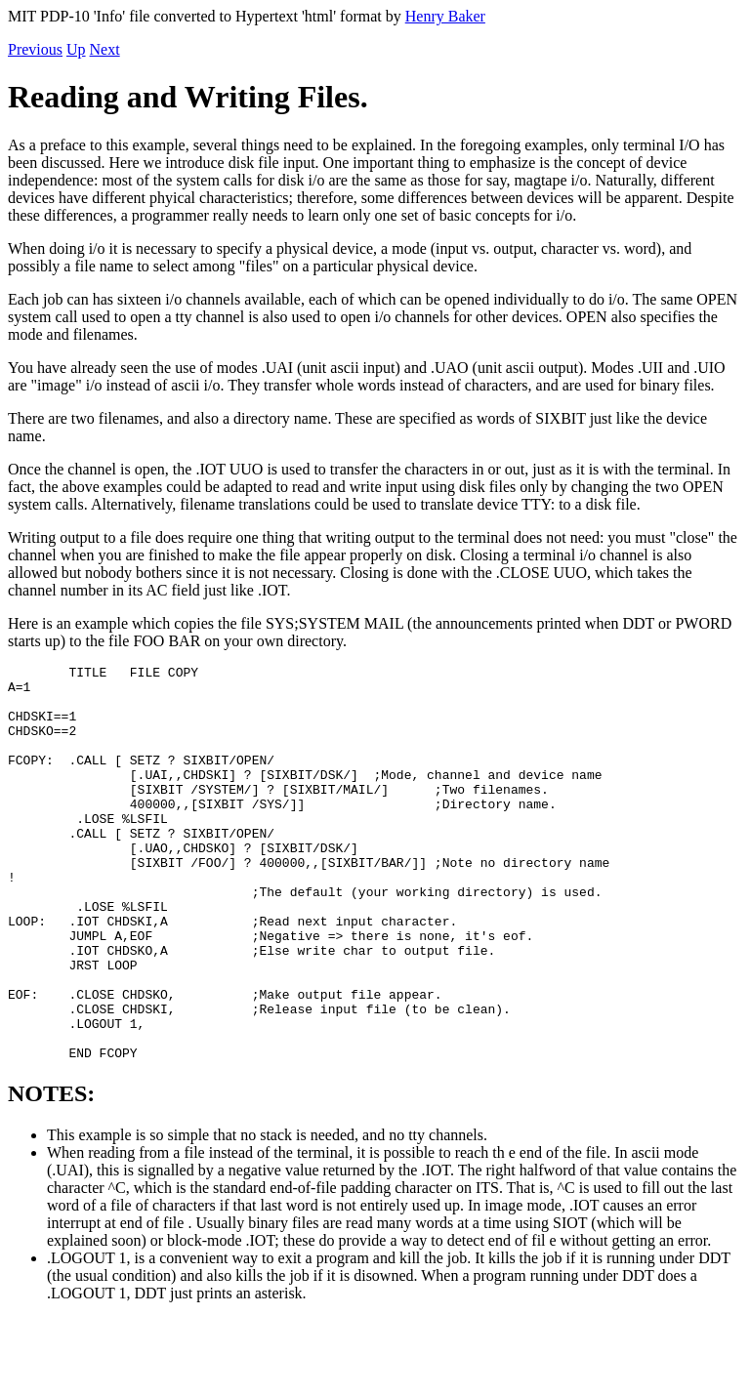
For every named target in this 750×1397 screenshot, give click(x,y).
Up (76, 49)
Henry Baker (445, 16)
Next (105, 49)
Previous (35, 49)
